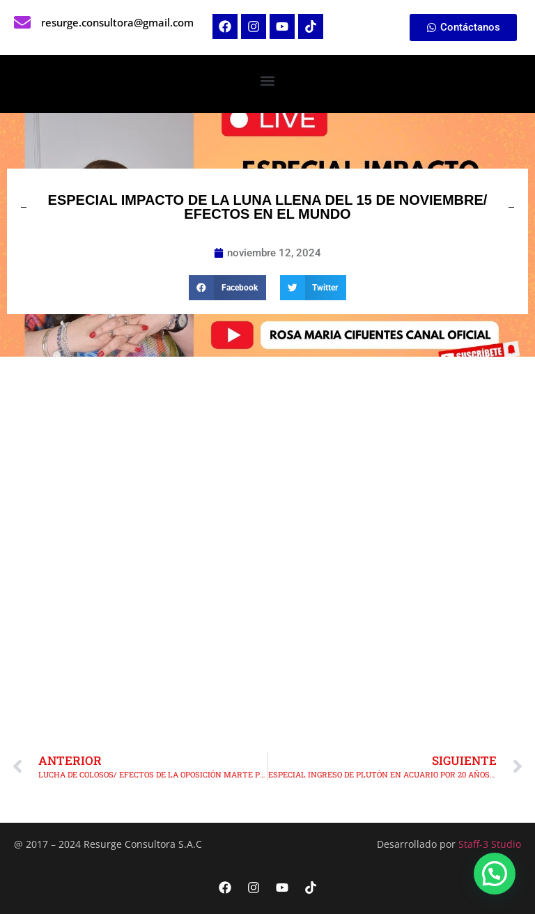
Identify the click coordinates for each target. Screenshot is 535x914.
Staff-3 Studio (489, 844)
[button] (267, 80)
